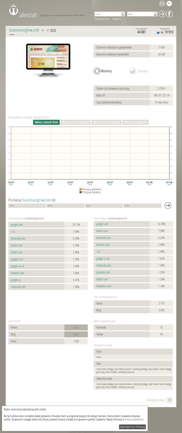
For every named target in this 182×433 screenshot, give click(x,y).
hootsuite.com (18, 287)
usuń (53, 30)
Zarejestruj (117, 19)
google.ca (16, 280)
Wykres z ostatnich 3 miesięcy (75, 122)
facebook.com (18, 238)
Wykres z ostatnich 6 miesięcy (106, 122)
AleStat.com (48, 10)
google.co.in (17, 259)
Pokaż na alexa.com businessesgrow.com (42, 30)
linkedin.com (17, 273)
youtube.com (103, 272)
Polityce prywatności (134, 419)
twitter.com (17, 245)
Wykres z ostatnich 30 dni (46, 122)
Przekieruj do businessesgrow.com (48, 30)
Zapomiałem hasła (102, 19)
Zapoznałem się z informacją (132, 427)
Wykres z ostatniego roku (135, 122)
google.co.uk (17, 266)
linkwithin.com (103, 286)
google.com (17, 225)
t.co (13, 232)
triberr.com (17, 252)
